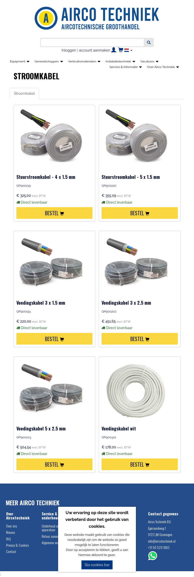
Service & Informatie (126, 67)
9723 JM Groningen (160, 534)
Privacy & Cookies (17, 545)
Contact (11, 551)
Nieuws (10, 532)
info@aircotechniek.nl (162, 541)
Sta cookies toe (97, 565)
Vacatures (149, 61)
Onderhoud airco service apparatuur (57, 527)
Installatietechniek (120, 61)
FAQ (8, 538)
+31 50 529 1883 (158, 547)
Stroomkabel (24, 93)
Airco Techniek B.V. (159, 521)
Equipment (20, 61)
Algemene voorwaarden (56, 542)
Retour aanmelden (53, 536)
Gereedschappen (49, 61)
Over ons (11, 525)
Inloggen (69, 50)
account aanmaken (94, 50)
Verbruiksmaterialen (84, 61)
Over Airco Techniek (163, 67)
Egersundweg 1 (157, 528)
